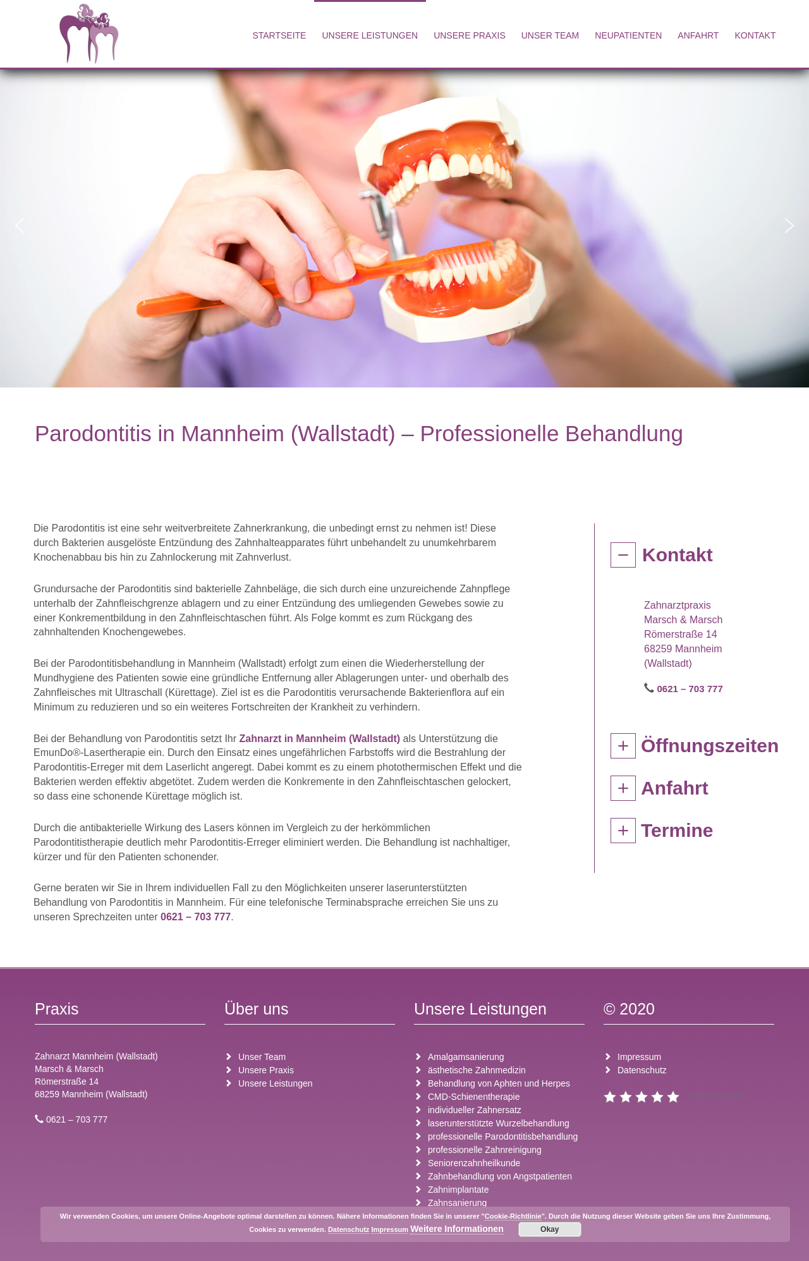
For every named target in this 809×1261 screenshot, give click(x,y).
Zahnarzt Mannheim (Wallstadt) (96, 1056)
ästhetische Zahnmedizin (477, 1070)
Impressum (639, 1057)
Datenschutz (642, 1070)
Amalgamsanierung (466, 1057)
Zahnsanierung (457, 1203)
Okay (549, 1229)
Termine (677, 830)
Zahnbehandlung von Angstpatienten (500, 1176)
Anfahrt (698, 35)
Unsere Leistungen (370, 35)
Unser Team (550, 35)
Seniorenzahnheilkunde (474, 1163)
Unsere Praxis (470, 35)
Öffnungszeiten (710, 745)
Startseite (279, 35)
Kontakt (755, 35)
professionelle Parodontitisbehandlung (503, 1136)
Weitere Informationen (457, 1229)
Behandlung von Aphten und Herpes (499, 1083)
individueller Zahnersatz (474, 1110)
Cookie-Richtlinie (513, 1216)
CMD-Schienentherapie (474, 1097)
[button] (19, 226)
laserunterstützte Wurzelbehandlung (498, 1123)
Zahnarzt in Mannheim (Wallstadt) (320, 738)
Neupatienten (628, 35)
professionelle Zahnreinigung (485, 1150)
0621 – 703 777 (196, 916)
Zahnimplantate (458, 1190)
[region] (404, 225)
